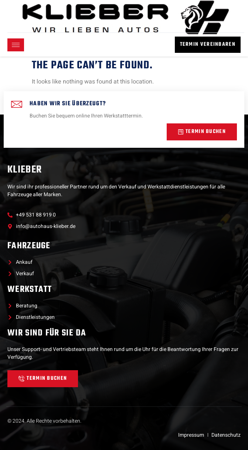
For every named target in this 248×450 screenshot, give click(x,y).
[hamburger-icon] (15, 44)
